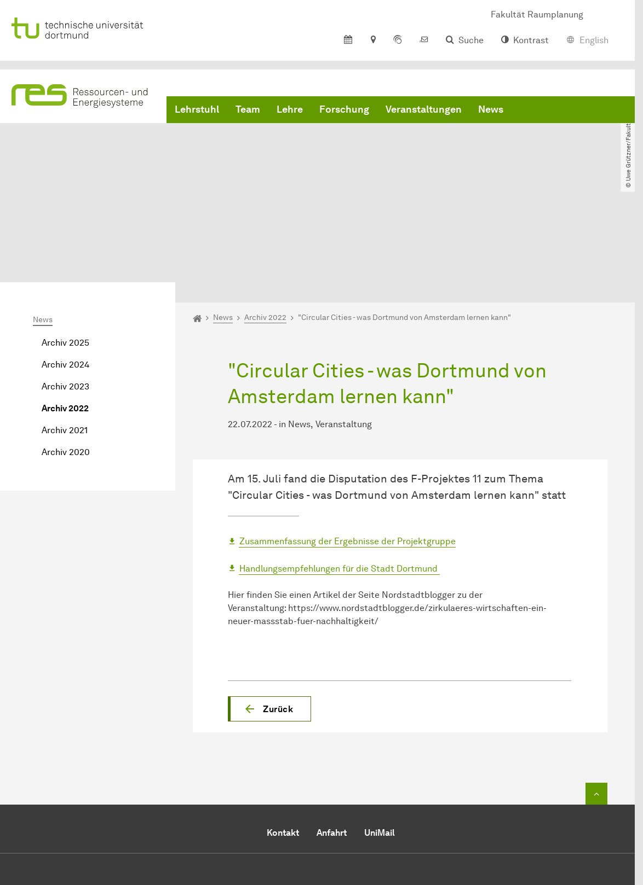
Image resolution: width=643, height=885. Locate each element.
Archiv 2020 (66, 351)
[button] (269, 607)
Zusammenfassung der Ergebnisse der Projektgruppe (347, 440)
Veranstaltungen (424, 109)
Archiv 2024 (65, 264)
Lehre (290, 109)
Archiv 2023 (65, 286)
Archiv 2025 (65, 242)
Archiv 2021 (65, 329)
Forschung (344, 109)
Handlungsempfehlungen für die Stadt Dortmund (339, 467)
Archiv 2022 (65, 307)
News (490, 109)
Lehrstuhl (197, 109)
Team (248, 109)
